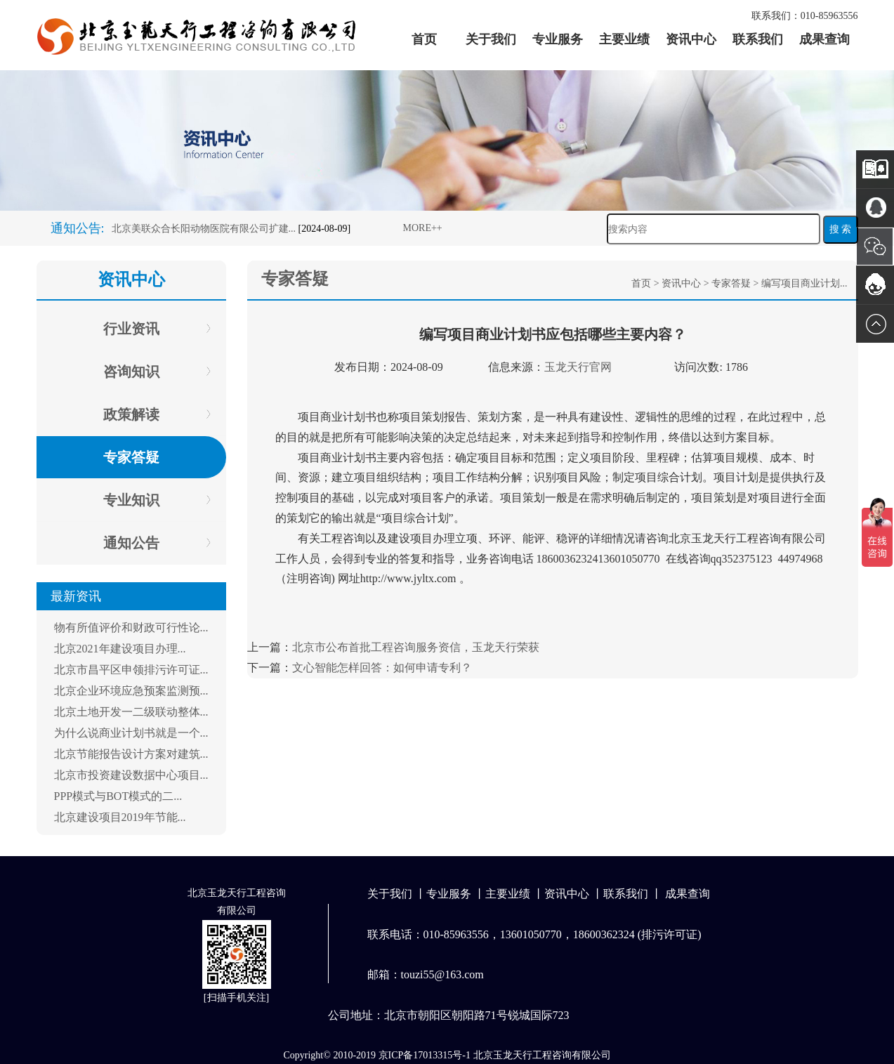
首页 (424, 39)
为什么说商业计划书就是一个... (131, 733)
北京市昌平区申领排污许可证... (131, 670)
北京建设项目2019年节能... (120, 817)
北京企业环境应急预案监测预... (131, 691)
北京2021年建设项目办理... (120, 649)
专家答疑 (731, 283)
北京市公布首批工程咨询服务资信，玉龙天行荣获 (415, 647)
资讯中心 (691, 39)
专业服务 (557, 39)
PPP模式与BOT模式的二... (118, 796)
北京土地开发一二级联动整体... (131, 712)
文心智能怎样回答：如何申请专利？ (382, 668)
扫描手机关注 (236, 997)
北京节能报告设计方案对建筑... (131, 754)
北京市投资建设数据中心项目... (131, 775)
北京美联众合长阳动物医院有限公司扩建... (204, 228)
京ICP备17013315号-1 (425, 1055)
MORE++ (422, 228)
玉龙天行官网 (578, 367)
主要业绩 (624, 39)
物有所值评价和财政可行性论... (131, 627)
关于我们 (491, 39)
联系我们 (757, 39)
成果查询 (824, 39)
